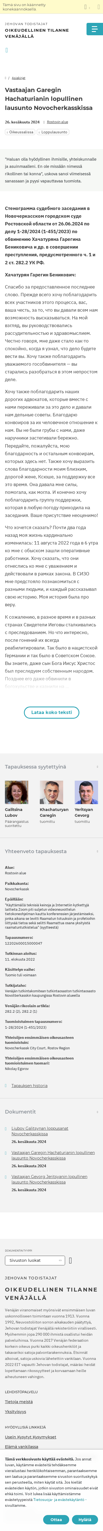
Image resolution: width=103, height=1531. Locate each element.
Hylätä (85, 1519)
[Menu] (95, 29)
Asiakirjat (18, 78)
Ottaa (56, 1519)
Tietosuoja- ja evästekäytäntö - (60, 1499)
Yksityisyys (15, 1411)
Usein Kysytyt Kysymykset (30, 1437)
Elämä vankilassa (21, 1446)
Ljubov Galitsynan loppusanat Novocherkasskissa (40, 1131)
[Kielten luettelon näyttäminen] (87, 7)
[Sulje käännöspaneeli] (99, 7)
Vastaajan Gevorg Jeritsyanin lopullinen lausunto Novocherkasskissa (49, 1179)
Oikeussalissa (21, 132)
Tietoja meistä (19, 1401)
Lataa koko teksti (51, 712)
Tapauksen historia (30, 1085)
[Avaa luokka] (70, 1260)
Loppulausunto (54, 132)
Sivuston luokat (25, 1260)
